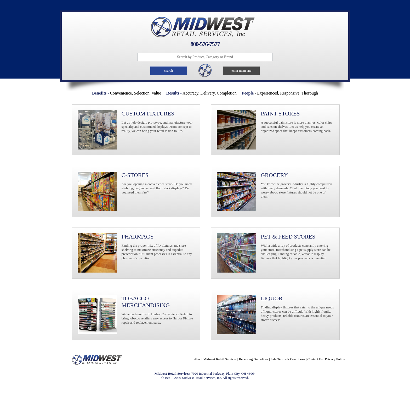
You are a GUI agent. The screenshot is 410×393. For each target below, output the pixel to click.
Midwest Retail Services (205, 27)
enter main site (241, 71)
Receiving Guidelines (253, 359)
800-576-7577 (205, 44)
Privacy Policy (335, 359)
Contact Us (315, 359)
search (168, 71)
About (215, 359)
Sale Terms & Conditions (288, 359)
